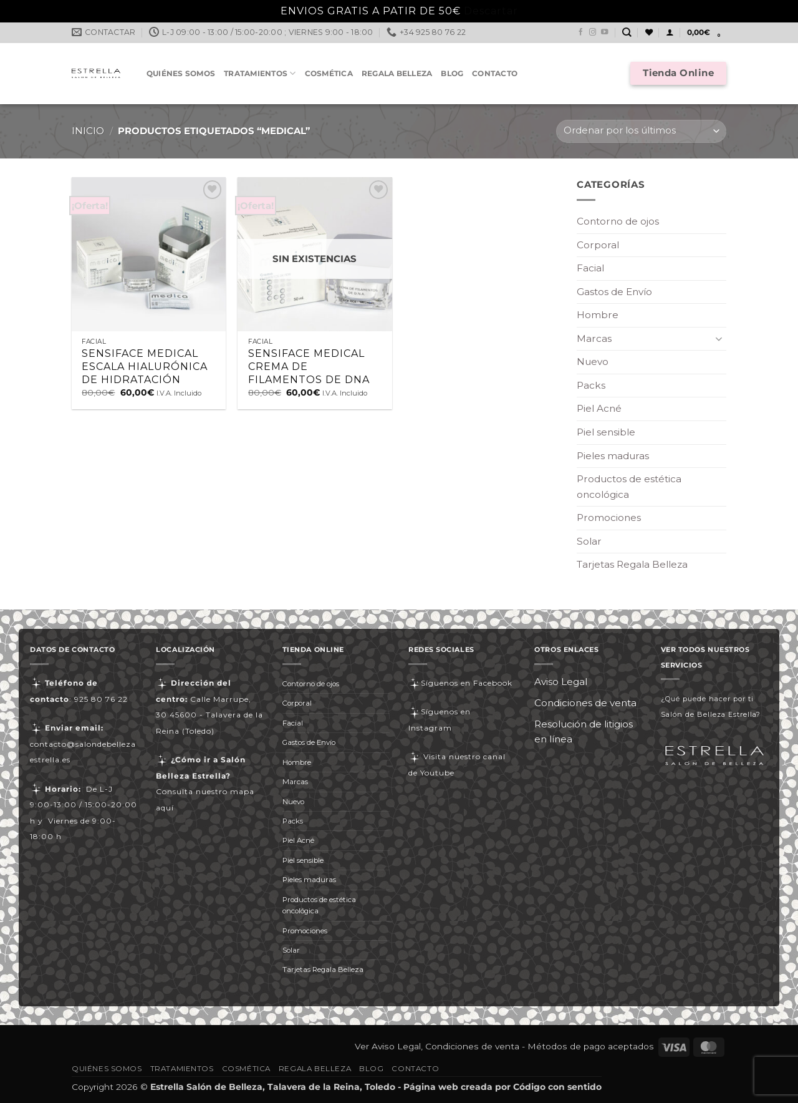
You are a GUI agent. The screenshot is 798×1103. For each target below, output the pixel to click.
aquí (165, 807)
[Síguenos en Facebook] (581, 32)
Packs (591, 385)
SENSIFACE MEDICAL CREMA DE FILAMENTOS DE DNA (309, 366)
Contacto (494, 73)
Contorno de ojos (618, 221)
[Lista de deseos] (649, 33)
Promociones (609, 517)
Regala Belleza (397, 73)
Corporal (598, 245)
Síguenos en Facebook (460, 683)
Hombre (597, 315)
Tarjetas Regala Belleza (632, 564)
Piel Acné (599, 408)
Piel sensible (606, 432)
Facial (590, 268)
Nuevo (592, 361)
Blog (452, 73)
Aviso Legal (560, 682)
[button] (669, 33)
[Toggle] (718, 338)
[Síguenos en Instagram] (593, 32)
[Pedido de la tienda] (641, 131)
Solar (589, 541)
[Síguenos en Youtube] (604, 32)
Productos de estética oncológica (629, 486)
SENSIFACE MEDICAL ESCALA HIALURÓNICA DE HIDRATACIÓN (145, 366)
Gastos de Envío (614, 292)
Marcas (594, 338)
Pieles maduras (613, 456)
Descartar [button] (491, 11)
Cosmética (329, 73)
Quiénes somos (181, 73)
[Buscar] (627, 32)
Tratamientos (260, 73)
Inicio (88, 131)
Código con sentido (557, 1087)
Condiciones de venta (585, 703)
